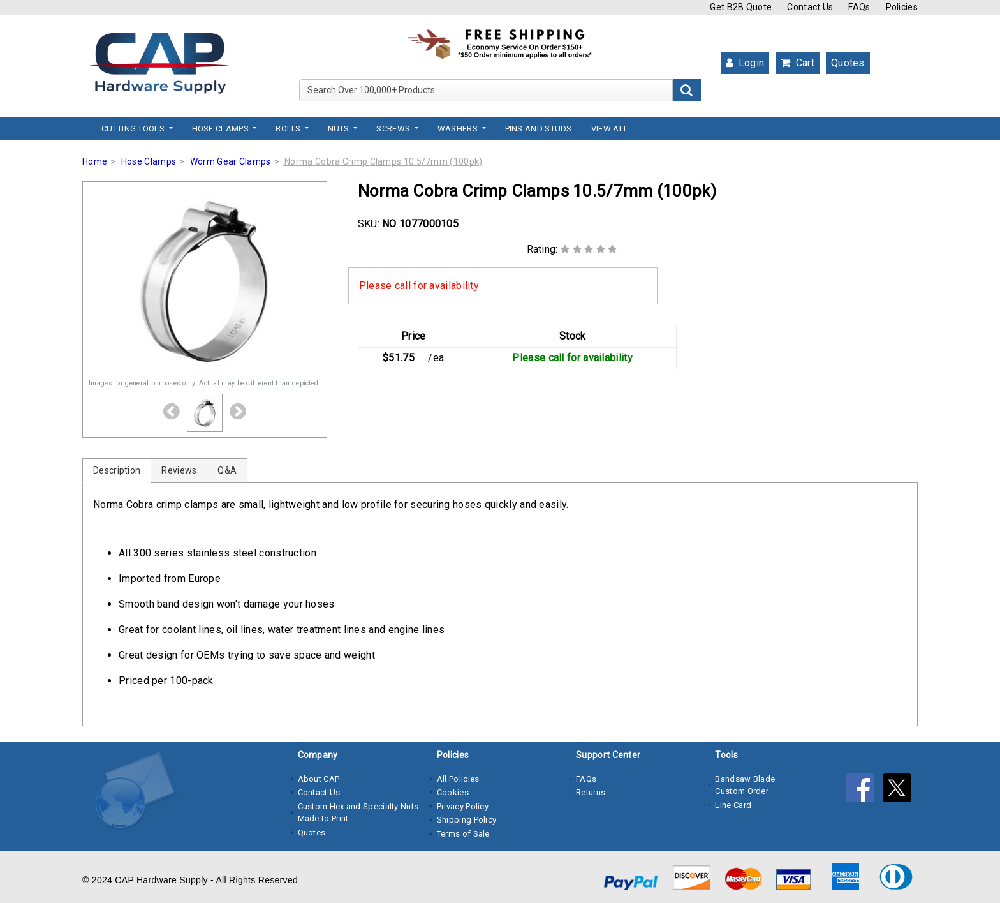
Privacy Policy (463, 806)
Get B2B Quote (741, 7)
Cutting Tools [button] (133, 128)
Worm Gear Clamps (230, 161)
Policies (902, 7)
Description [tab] (116, 470)
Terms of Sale (463, 834)
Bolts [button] (289, 128)
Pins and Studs (538, 128)
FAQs (859, 7)
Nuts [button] (340, 128)
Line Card (733, 805)
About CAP (319, 779)
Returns (590, 792)
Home (94, 161)
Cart (797, 63)
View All (609, 128)
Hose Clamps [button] (221, 128)
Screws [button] (394, 128)
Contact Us (810, 7)
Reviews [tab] (178, 470)
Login (745, 63)
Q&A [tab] (227, 470)
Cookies (453, 792)
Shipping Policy (467, 820)
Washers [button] (459, 128)
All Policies (458, 779)
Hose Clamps (148, 161)
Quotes (848, 63)
